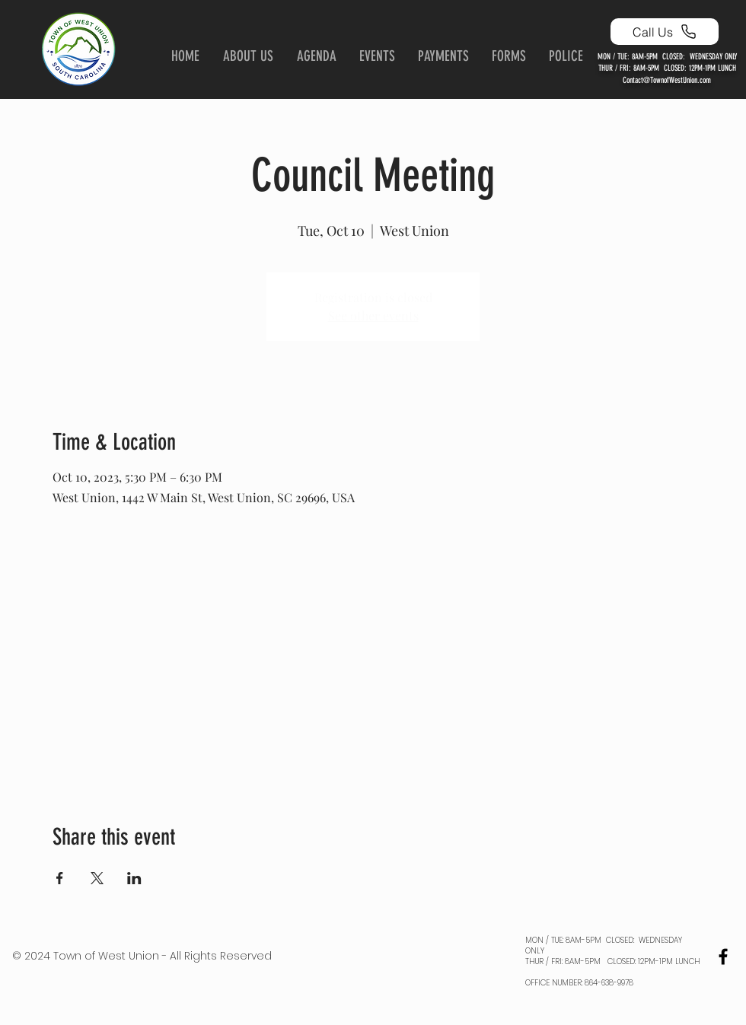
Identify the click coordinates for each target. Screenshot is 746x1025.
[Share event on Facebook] (60, 878)
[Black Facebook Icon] (723, 956)
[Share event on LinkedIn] (134, 878)
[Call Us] (665, 31)
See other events (373, 315)
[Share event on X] (97, 878)
